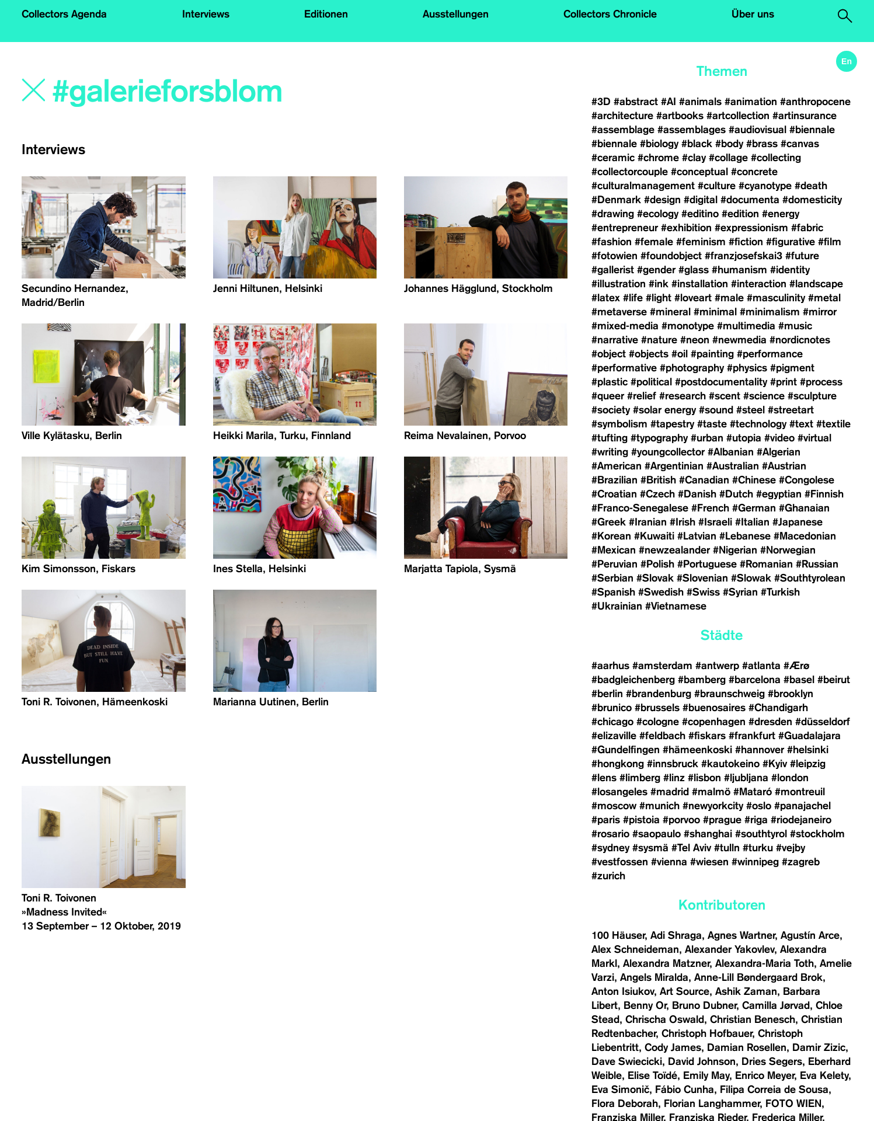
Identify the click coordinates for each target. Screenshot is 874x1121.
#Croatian (614, 494)
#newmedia (739, 340)
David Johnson (702, 1061)
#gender (656, 269)
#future (802, 255)
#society (610, 410)
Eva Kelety (824, 1075)
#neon (694, 340)
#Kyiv (774, 763)
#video (779, 438)
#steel (750, 410)
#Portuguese (707, 564)
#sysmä (650, 848)
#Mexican (613, 550)
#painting (712, 354)
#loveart (693, 298)
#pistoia (641, 819)
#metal (824, 298)
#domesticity (812, 199)
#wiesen (709, 862)
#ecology (657, 213)
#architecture (622, 115)
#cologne (657, 721)
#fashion (611, 241)
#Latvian (696, 536)
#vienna (669, 862)
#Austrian (784, 466)
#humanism (739, 269)
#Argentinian (674, 466)
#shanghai (708, 833)
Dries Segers (771, 1061)
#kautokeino (730, 763)
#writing (609, 452)
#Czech (657, 494)
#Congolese (806, 480)
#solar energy (664, 410)
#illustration (618, 283)
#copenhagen (714, 721)
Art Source (684, 991)
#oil (679, 354)
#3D (601, 101)
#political (651, 382)
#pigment (792, 368)
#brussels (657, 707)
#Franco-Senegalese (639, 508)
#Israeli (715, 522)
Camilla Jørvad (776, 1005)
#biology (659, 143)
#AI (668, 101)
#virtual (814, 438)
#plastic (609, 382)
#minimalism (770, 312)
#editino (700, 213)
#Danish (697, 494)
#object (608, 354)
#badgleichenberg (633, 679)
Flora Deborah (624, 1103)
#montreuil (801, 791)
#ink (658, 283)
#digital (701, 199)
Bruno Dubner (704, 1005)
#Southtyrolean (809, 578)
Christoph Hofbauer (706, 1033)
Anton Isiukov (622, 991)
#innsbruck (672, 763)
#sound (716, 410)
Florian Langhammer (712, 1103)
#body (729, 143)
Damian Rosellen (746, 1047)
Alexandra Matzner (666, 963)
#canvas (800, 143)
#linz (674, 777)
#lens (604, 777)
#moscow (613, 805)
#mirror (820, 312)
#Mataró (752, 791)
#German (754, 508)
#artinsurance (804, 115)
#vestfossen (619, 862)
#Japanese (797, 522)
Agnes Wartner (741, 935)
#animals (700, 101)
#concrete (754, 171)
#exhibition (686, 227)
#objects (648, 354)
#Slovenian (702, 578)
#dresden (770, 721)
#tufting (609, 438)
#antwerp (717, 665)
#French (710, 508)
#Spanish (613, 592)
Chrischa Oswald (664, 1019)
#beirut (833, 679)
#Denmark (616, 199)
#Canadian (704, 480)
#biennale (812, 129)
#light (658, 298)
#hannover (759, 749)
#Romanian (766, 564)
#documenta (749, 199)
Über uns (753, 14)
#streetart (791, 410)
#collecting (776, 157)
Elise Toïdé (652, 1075)
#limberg (639, 777)
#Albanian (731, 452)
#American (616, 466)
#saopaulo (656, 833)
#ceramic (613, 157)
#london (790, 777)
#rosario (610, 833)
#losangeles (619, 791)
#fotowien (614, 255)
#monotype (687, 326)
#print (783, 382)
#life (633, 298)
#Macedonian (805, 536)
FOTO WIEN (793, 1103)
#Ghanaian (804, 508)
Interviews (205, 14)
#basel (799, 679)
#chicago (612, 721)
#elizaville (613, 735)
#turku (758, 848)
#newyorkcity (713, 805)
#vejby (790, 848)
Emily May (706, 1075)
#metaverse (619, 312)
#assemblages (691, 129)
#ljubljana (746, 777)
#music (795, 326)
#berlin (607, 693)
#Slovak (655, 578)
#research (682, 396)
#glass (693, 269)
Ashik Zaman (746, 991)
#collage (728, 157)
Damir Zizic (818, 1047)
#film (829, 241)
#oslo (758, 805)
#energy (780, 213)
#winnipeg (755, 862)
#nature (659, 340)
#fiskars (707, 735)
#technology (758, 424)
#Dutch (736, 494)
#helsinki (807, 749)
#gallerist (612, 269)
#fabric (807, 227)
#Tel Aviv (691, 848)
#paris (605, 819)
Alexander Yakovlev (729, 949)
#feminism (701, 241)
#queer (607, 396)
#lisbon (704, 777)
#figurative (790, 241)
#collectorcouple (629, 171)
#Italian (752, 522)
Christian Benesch (752, 1019)
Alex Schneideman (635, 949)
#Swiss (703, 592)
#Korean (611, 536)
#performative (624, 368)
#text (801, 424)
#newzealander (674, 550)
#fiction (746, 241)
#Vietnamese (675, 606)
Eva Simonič (620, 1089)
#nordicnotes (799, 340)
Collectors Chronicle (610, 14)
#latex (605, 298)
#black (696, 143)
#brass (762, 143)
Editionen (326, 14)
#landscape (816, 283)
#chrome (658, 157)
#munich (659, 805)
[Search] (216, 91)
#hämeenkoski (697, 749)
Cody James (673, 1047)
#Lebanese (745, 536)
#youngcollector (668, 452)
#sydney (610, 848)
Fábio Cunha (684, 1089)
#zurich (608, 876)
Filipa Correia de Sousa (774, 1089)
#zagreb (801, 862)
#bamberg (702, 679)
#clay (694, 157)
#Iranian (648, 522)
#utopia (743, 438)
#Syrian (740, 592)
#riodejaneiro (801, 819)
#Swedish (661, 592)
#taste (712, 424)
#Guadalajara (809, 735)
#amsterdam (662, 665)
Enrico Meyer (764, 1075)
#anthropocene (815, 101)
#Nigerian (735, 550)
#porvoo (681, 819)
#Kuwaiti (654, 536)
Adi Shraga (676, 935)
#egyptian (779, 494)
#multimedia (746, 326)
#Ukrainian (616, 606)
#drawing (612, 213)
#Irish (682, 522)
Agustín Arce (810, 935)
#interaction (758, 283)
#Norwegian (788, 550)
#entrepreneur (624, 227)
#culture (717, 185)
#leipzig (808, 763)
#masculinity (776, 298)
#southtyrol (761, 833)
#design (662, 199)
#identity (790, 269)
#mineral (670, 312)
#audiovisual (757, 129)
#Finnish (824, 494)
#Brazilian (614, 480)
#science (764, 396)
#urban (707, 438)
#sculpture (812, 396)
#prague (722, 819)
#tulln (727, 848)
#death (811, 185)
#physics (747, 368)
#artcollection (737, 115)
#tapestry (672, 424)
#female (654, 241)
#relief (641, 396)
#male (729, 298)
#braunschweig (729, 693)
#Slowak (751, 578)
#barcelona (755, 679)
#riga (756, 819)
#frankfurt (752, 735)
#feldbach (662, 735)
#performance (770, 354)
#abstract (636, 101)
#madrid (669, 791)
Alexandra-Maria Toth (764, 963)
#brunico (611, 707)
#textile (833, 424)
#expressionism (751, 227)
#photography (692, 368)
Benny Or (645, 1005)
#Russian (817, 564)
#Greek (608, 522)
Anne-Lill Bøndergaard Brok (758, 977)
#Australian (732, 466)
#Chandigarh (778, 707)
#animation (751, 101)
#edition (740, 213)
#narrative (614, 340)
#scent (724, 396)
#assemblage (622, 129)
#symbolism (619, 424)
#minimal (715, 312)
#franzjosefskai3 (743, 255)
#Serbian (612, 578)
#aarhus (610, 665)
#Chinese (754, 480)
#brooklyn (790, 693)
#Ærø (796, 665)
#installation (699, 283)
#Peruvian (614, 564)
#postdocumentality (721, 382)
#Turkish (780, 592)
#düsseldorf (822, 721)
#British (658, 480)
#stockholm (817, 833)
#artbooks (680, 115)
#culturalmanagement (643, 185)
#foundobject (671, 255)
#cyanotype (765, 185)
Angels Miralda (654, 977)
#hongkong (617, 763)
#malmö (711, 791)
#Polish (657, 564)
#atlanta (761, 665)
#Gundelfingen (625, 749)
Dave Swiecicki (626, 1061)
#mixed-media (625, 326)
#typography (659, 438)
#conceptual (699, 171)
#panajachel (802, 805)
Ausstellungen (456, 14)
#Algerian (778, 452)
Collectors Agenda (64, 14)
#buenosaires (714, 707)
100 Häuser (618, 935)
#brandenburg (658, 693)
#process (821, 382)
